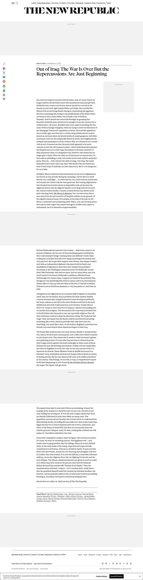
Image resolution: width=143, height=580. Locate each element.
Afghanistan (58, 494)
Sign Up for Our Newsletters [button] (43, 564)
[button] (3, 64)
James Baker (89, 496)
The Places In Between (63, 193)
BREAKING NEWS (44, 3)
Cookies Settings (54, 569)
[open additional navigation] (13, 3)
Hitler (67, 496)
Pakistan (60, 496)
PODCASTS (101, 3)
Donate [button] (99, 555)
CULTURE (71, 3)
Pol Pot (80, 498)
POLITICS (55, 3)
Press (115, 555)
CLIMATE (63, 3)
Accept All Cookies (117, 576)
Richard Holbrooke (68, 498)
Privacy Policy (44, 569)
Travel (85, 555)
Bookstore (92, 555)
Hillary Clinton (77, 496)
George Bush (87, 494)
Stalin (54, 501)
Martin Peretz (41, 63)
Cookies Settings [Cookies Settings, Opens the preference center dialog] (101, 576)
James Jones (41, 498)
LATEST (33, 3)
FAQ (111, 555)
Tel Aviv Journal (75, 494)
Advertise (105, 555)
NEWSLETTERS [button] (90, 3)
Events (80, 555)
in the (81, 362)
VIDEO (109, 3)
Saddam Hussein (43, 501)
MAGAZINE (79, 3)
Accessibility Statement (18, 569)
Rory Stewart (89, 498)
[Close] (140, 576)
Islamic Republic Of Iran (46, 496)
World (49, 494)
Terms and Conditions (32, 569)
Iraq (66, 494)
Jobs (120, 555)
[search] (17, 3)
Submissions (127, 555)
